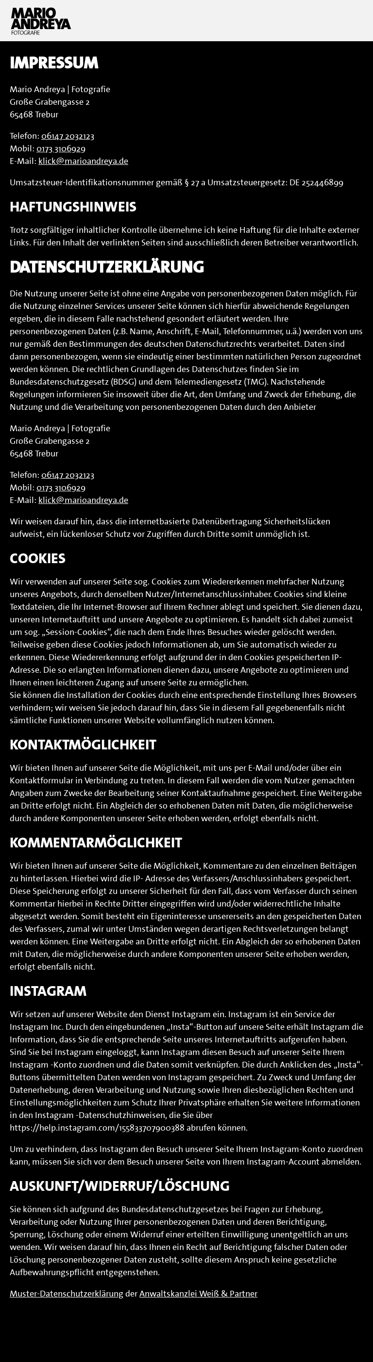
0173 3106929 (60, 148)
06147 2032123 (67, 136)
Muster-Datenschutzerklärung (66, 1293)
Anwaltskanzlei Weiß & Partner (198, 1293)
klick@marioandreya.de (83, 161)
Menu (351, 21)
